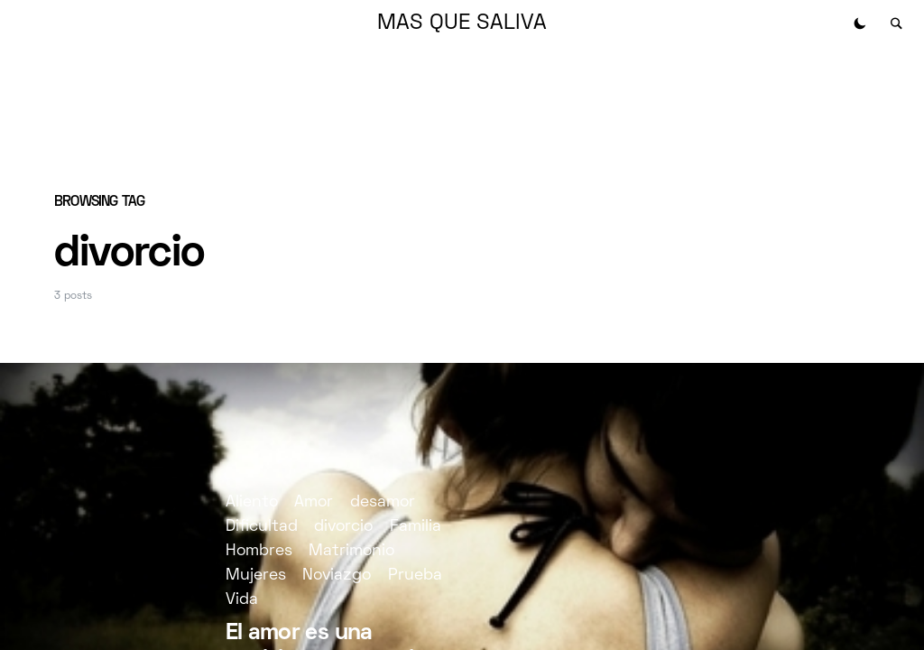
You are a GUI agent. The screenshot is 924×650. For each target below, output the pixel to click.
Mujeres (256, 575)
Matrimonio (351, 551)
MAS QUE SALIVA (462, 23)
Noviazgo (336, 575)
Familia (415, 526)
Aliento (252, 502)
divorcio (343, 526)
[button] (859, 23)
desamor (382, 502)
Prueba (415, 575)
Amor (313, 502)
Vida (242, 600)
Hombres (259, 551)
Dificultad (262, 526)
